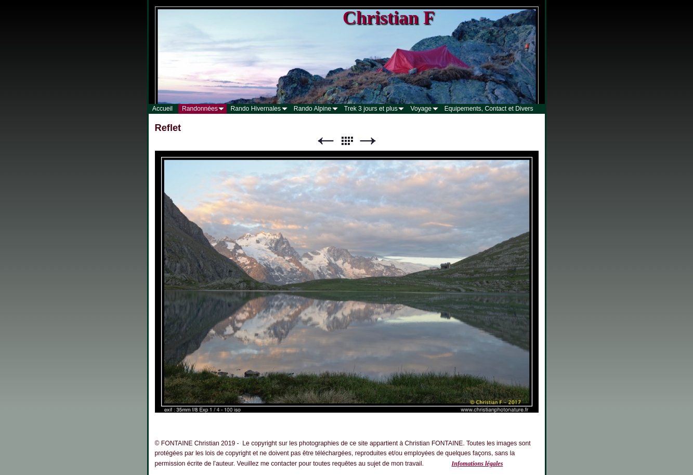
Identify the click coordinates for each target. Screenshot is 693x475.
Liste (347, 141)
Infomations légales (477, 463)
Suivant (368, 141)
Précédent (325, 141)
